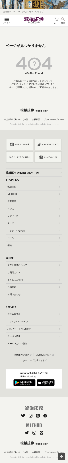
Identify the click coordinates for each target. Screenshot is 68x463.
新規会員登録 (33, 314)
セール (33, 238)
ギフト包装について (33, 265)
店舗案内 (33, 287)
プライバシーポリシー (54, 119)
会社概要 (36, 119)
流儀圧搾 (33, 187)
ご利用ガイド (33, 272)
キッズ (33, 223)
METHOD (33, 194)
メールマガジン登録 (33, 343)
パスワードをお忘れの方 (33, 329)
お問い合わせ (33, 294)
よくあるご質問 (33, 280)
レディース (33, 216)
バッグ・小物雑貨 (33, 230)
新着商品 (33, 201)
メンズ (33, 208)
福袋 (33, 245)
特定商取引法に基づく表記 (16, 119)
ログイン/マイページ (33, 321)
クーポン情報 (33, 336)
